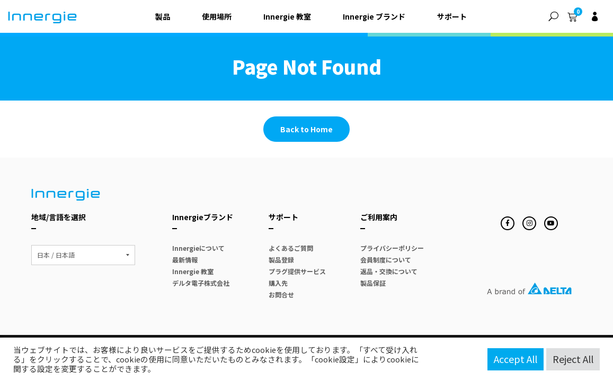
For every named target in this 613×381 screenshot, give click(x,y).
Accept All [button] (515, 359)
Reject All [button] (573, 359)
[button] (553, 16)
